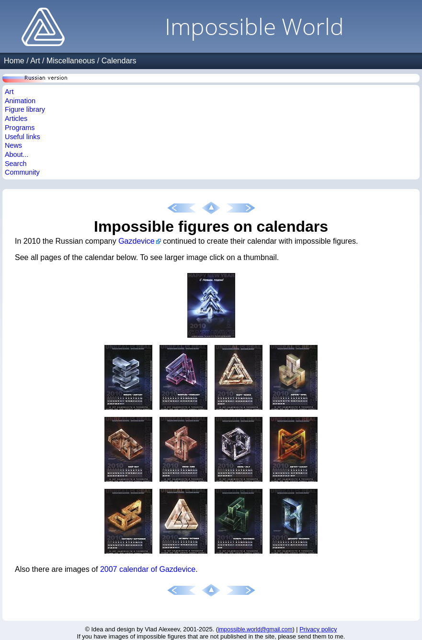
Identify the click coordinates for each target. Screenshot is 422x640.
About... (17, 154)
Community (22, 172)
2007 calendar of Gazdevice (147, 569)
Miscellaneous (70, 61)
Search (16, 163)
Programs (19, 127)
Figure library (25, 109)
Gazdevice (136, 241)
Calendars (119, 61)
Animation (20, 101)
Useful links (22, 137)
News (13, 145)
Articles (16, 118)
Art (35, 61)
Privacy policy (318, 629)
